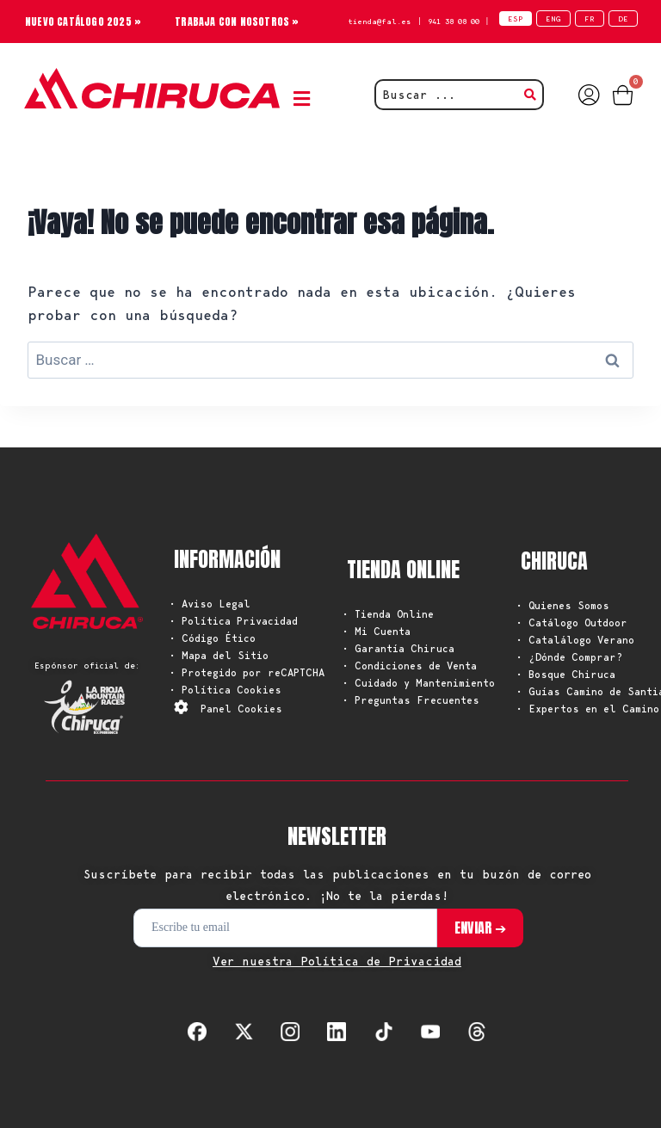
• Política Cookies (225, 689)
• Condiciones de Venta (410, 665)
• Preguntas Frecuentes (411, 699)
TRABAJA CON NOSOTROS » (237, 21)
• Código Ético (213, 638)
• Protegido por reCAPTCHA (247, 672)
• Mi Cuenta (377, 631)
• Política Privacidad (234, 620)
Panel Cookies (241, 708)
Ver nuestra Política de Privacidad (337, 961)
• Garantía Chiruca (398, 648)
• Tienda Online (388, 613)
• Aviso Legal (210, 603)
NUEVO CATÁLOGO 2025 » (83, 21)
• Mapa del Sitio (219, 655)
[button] (305, 99)
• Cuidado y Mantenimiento (419, 682)
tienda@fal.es (379, 21)
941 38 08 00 (453, 21)
